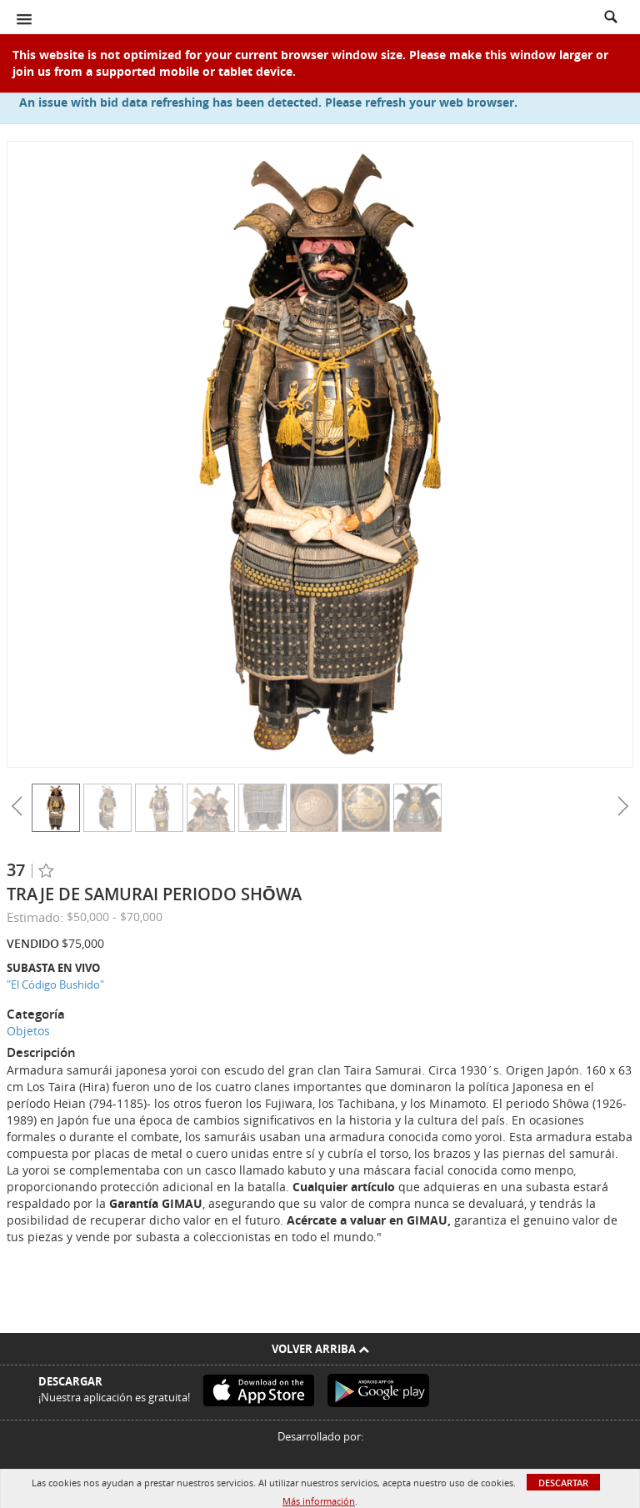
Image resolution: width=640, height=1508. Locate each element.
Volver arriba (320, 1348)
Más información (318, 1501)
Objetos (28, 1031)
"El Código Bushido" (55, 984)
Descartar (563, 1482)
